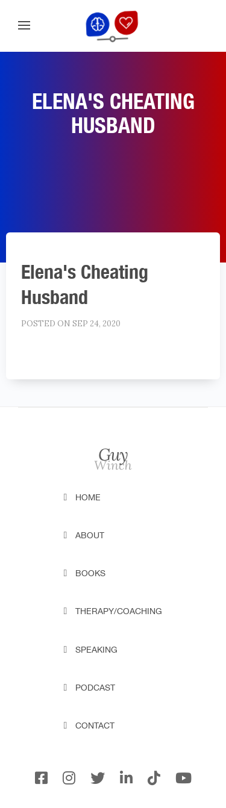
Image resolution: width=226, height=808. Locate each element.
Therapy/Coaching (118, 611)
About (89, 535)
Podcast (95, 687)
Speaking (96, 649)
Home (88, 497)
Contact (95, 725)
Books (90, 573)
